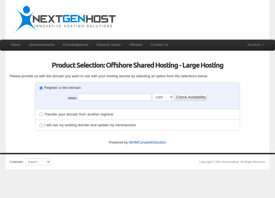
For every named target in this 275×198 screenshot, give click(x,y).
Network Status (109, 45)
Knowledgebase (76, 45)
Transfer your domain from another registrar (76, 114)
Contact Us (159, 45)
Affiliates (135, 45)
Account (255, 45)
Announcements (42, 45)
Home (16, 45)
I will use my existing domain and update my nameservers (87, 125)
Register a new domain (60, 88)
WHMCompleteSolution (147, 142)
